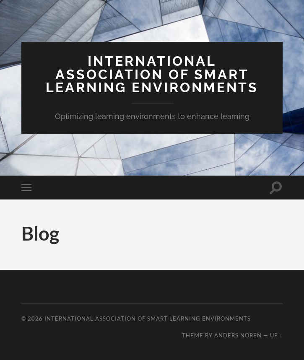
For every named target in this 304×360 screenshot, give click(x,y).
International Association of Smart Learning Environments (152, 74)
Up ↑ (276, 335)
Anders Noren (238, 335)
